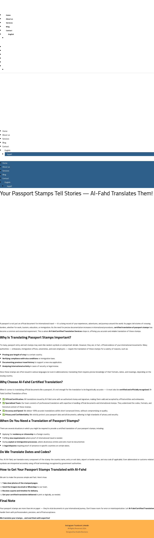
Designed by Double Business (77, 531)
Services (9, 22)
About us (9, 19)
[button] (54, 43)
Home (8, 15)
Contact (9, 30)
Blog (8, 26)
